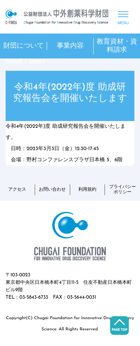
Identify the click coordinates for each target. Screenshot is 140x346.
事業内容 (70, 46)
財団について (23, 46)
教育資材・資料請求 (117, 46)
